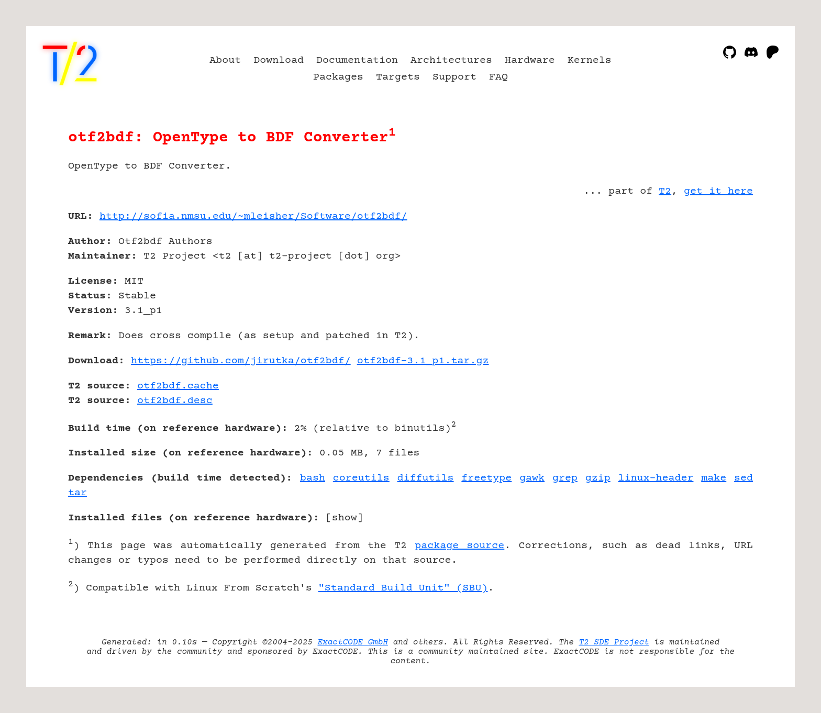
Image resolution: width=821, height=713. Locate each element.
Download (278, 60)
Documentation (357, 60)
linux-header (656, 478)
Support (454, 77)
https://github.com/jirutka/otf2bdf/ (241, 361)
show (344, 518)
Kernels (590, 60)
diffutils (425, 478)
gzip (598, 478)
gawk (532, 478)
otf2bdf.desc (175, 401)
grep (565, 478)
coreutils (361, 478)
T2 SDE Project (614, 642)
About (225, 60)
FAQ (498, 77)
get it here (718, 191)
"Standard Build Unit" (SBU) (403, 588)
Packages (338, 77)
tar (77, 493)
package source (459, 546)
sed (743, 478)
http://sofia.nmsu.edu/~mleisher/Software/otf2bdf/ (253, 216)
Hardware (530, 60)
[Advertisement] (721, 277)
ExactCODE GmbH (353, 642)
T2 (665, 191)
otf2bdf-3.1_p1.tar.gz (423, 361)
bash (312, 478)
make (713, 478)
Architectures (451, 60)
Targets (398, 77)
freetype (486, 478)
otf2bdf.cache (178, 386)
